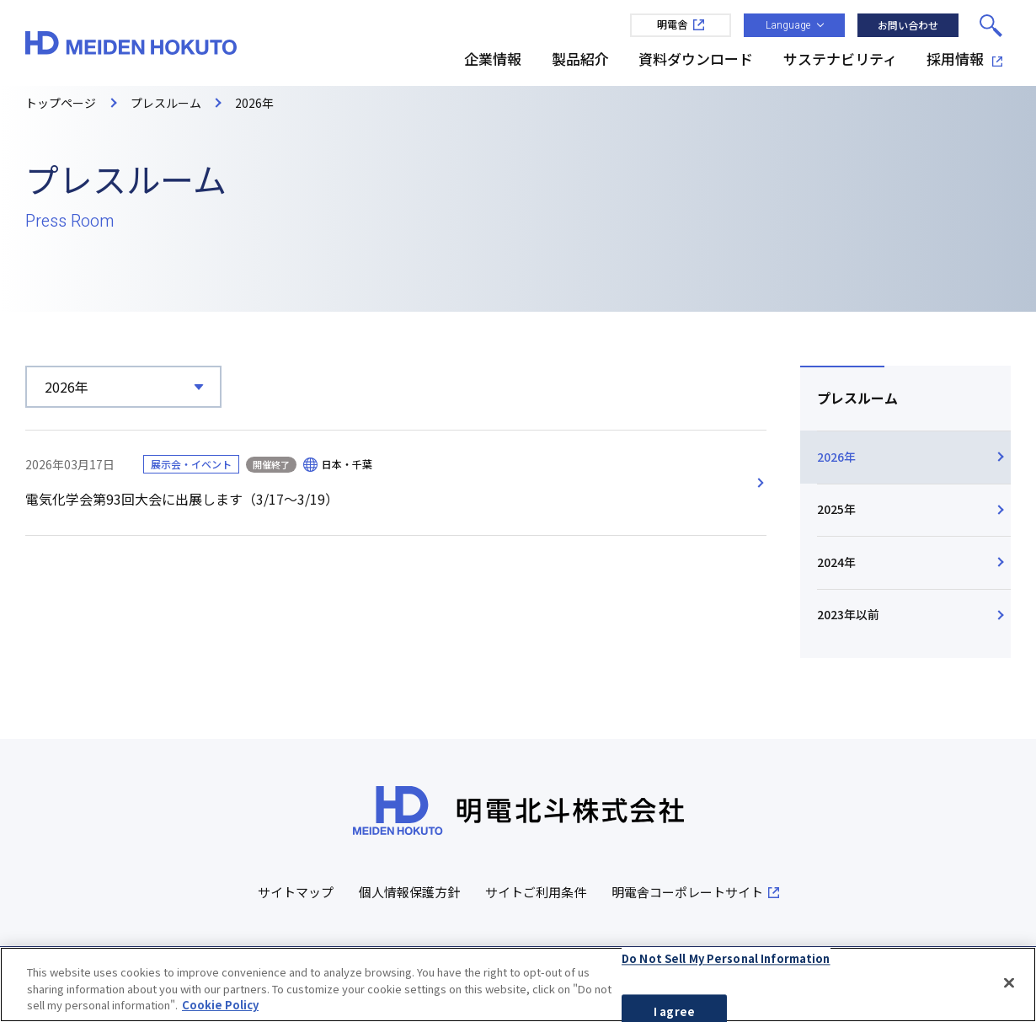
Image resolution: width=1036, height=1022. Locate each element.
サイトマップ (296, 893)
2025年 (836, 508)
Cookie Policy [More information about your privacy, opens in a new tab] (220, 1005)
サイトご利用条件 (535, 893)
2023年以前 (848, 615)
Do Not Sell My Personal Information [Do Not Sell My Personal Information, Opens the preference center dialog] (726, 958)
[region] (518, 984)
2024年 (836, 562)
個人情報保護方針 (409, 893)
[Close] (1009, 982)
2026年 (836, 456)
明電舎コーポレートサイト (695, 893)
